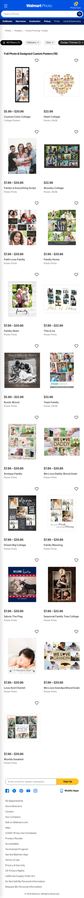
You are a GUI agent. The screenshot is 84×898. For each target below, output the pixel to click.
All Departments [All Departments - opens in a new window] (14, 800)
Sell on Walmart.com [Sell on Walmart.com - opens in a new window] (16, 822)
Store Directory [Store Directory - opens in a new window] (13, 806)
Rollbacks (7, 21)
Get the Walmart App (16, 854)
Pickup (47, 21)
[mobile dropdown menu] (5, 5)
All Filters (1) (11, 42)
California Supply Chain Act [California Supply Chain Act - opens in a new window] (20, 876)
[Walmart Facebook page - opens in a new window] (7, 790)
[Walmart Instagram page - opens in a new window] (35, 790)
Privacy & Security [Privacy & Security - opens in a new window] (15, 865)
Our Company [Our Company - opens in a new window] (13, 817)
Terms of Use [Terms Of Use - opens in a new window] (12, 859)
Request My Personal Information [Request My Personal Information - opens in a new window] (23, 886)
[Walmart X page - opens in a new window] (14, 790)
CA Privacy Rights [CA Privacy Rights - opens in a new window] (14, 870)
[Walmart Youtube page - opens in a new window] (28, 790)
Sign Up (67, 781)
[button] (22, 60)
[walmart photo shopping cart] (75, 5)
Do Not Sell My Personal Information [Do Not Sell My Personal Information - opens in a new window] (25, 881)
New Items (21, 21)
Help (7, 827)
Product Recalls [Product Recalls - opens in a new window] (14, 838)
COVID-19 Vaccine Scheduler (21, 833)
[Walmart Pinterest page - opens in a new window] (21, 790)
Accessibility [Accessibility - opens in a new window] (12, 843)
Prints (57, 21)
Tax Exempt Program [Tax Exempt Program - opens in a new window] (16, 849)
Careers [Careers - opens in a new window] (9, 811)
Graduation (34, 21)
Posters (18, 30)
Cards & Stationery (72, 21)
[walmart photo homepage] (39, 5)
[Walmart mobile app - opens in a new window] (69, 790)
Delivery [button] (33, 42)
